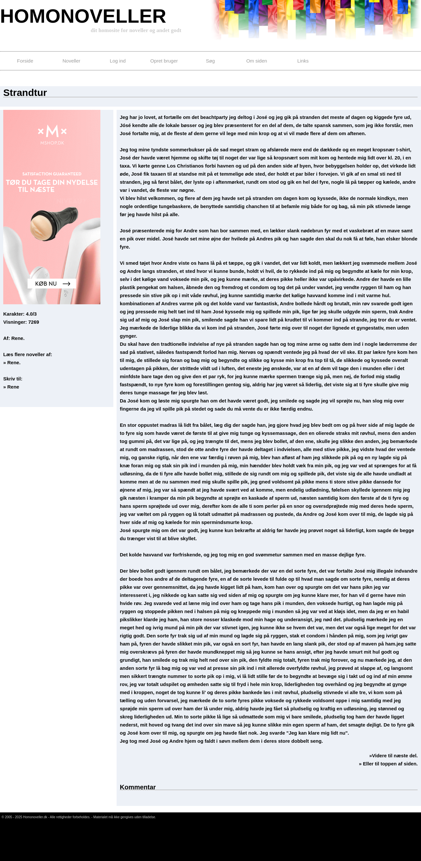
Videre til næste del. (395, 755)
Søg (210, 61)
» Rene (11, 387)
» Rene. (11, 362)
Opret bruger (164, 61)
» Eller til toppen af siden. (388, 763)
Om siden (256, 61)
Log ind (118, 61)
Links (303, 61)
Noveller (71, 61)
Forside (25, 61)
